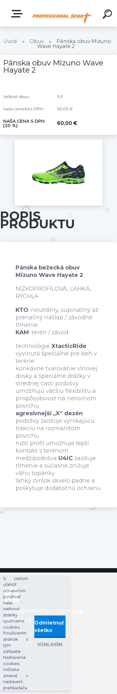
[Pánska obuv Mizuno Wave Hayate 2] (58, 142)
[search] (108, 15)
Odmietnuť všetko (49, 626)
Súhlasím (49, 644)
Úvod (10, 41)
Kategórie (18, 13)
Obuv (37, 41)
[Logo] (62, 18)
